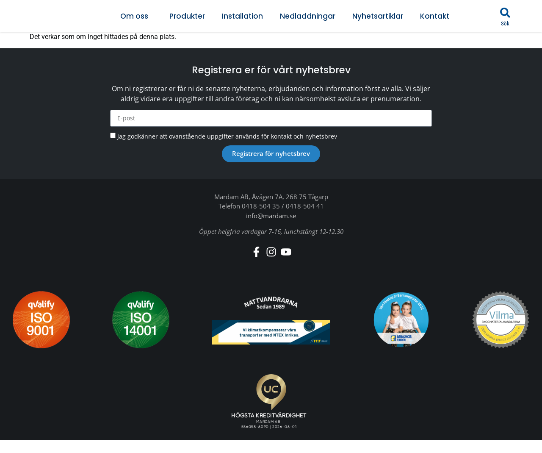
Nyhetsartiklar (377, 16)
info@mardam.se (271, 215)
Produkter (187, 16)
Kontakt (434, 16)
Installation (242, 16)
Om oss (136, 16)
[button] (505, 13)
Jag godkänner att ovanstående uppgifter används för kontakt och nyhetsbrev (227, 136)
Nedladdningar (307, 16)
